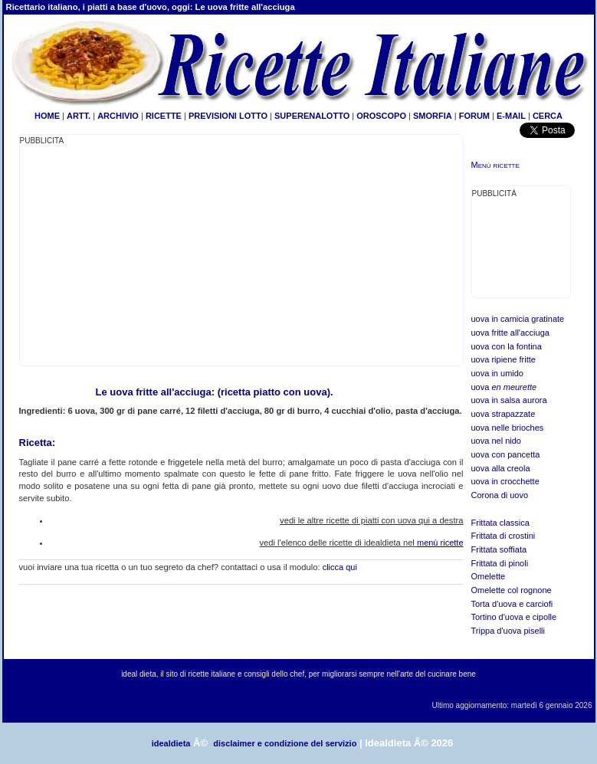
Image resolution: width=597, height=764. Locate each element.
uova (504, 387)
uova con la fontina (506, 346)
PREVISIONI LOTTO (228, 115)
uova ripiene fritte (503, 359)
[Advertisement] (148, 254)
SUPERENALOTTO (311, 115)
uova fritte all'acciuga (510, 332)
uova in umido (497, 373)
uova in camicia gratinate (518, 318)
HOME (47, 115)
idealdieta (171, 743)
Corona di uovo (500, 495)
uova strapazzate (503, 413)
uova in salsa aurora (509, 400)
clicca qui (340, 567)
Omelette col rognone (511, 590)
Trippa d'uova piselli (508, 630)
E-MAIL (511, 115)
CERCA (548, 115)
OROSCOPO (381, 115)
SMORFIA (432, 115)
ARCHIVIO (118, 115)
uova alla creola (500, 468)
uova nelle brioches (507, 427)
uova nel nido (496, 440)
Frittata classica (500, 522)
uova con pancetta (505, 454)
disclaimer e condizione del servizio (284, 743)
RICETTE (162, 115)
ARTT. (78, 115)
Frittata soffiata (499, 549)
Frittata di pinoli (500, 563)
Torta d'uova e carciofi (512, 603)
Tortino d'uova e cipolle (514, 616)
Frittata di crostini (503, 535)
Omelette (488, 576)
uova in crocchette (505, 481)
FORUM (474, 115)
